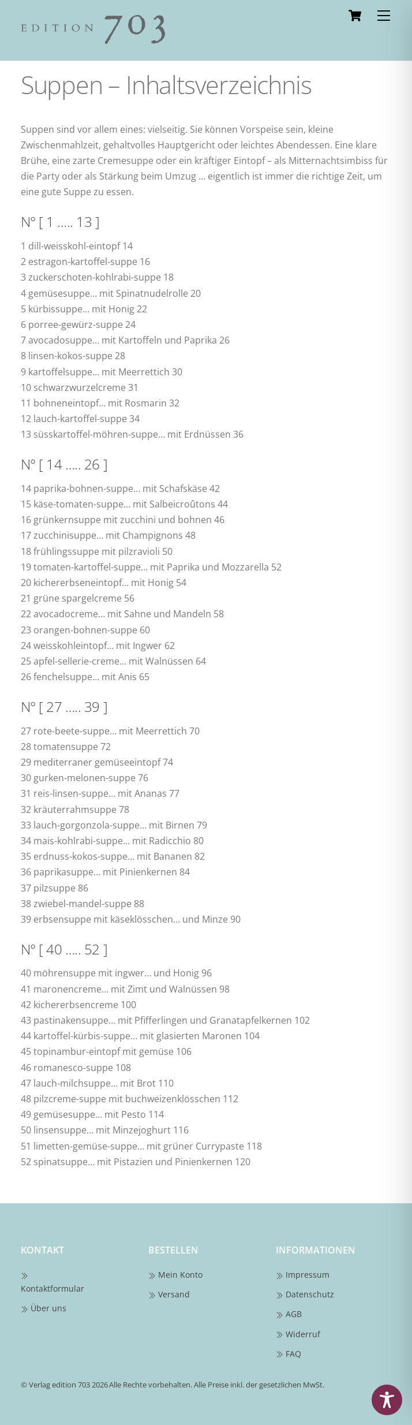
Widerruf (298, 1334)
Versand (169, 1294)
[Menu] (383, 15)
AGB (289, 1313)
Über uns (44, 1308)
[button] (21, 1404)
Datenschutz (305, 1294)
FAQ (289, 1353)
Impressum (303, 1274)
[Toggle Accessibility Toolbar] (386, 1399)
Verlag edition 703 (59, 1384)
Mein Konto (175, 1274)
